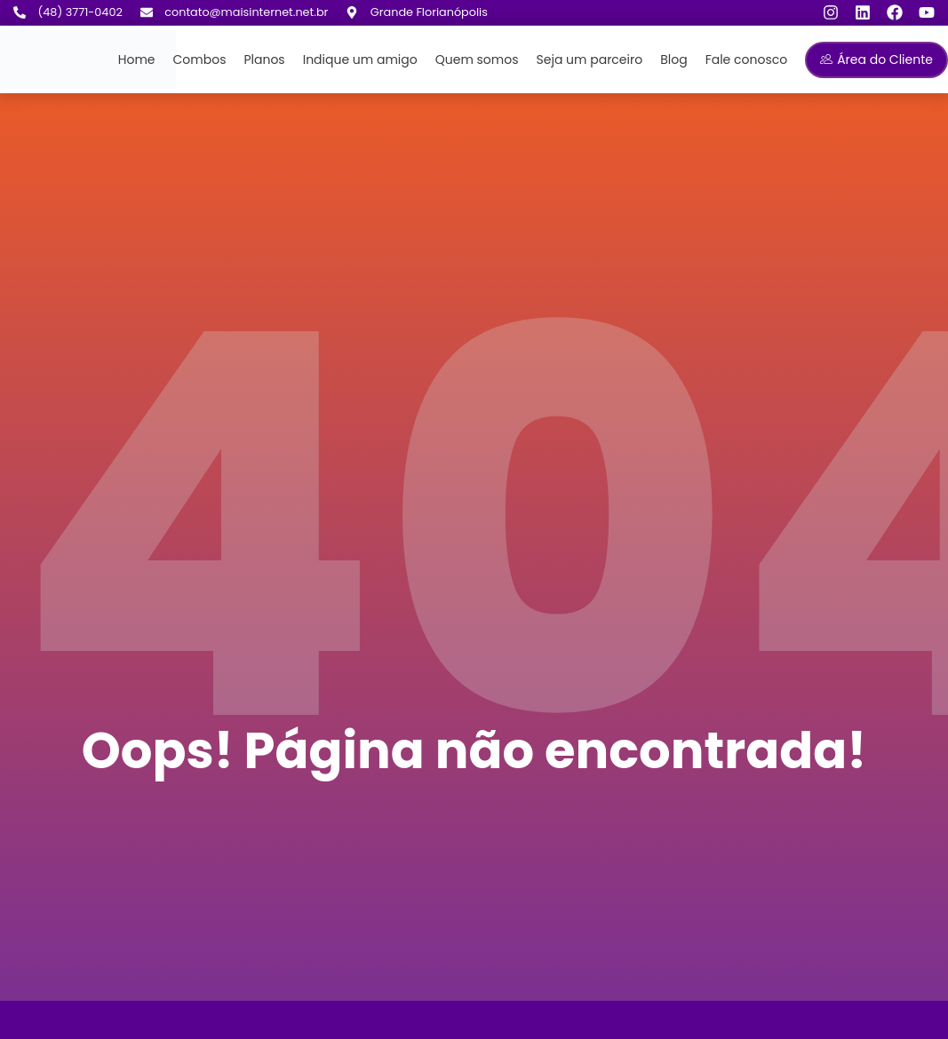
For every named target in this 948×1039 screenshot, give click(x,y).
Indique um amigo (360, 59)
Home (136, 59)
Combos (200, 59)
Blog (673, 59)
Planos (263, 59)
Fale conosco (746, 59)
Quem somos (477, 59)
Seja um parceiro (590, 59)
